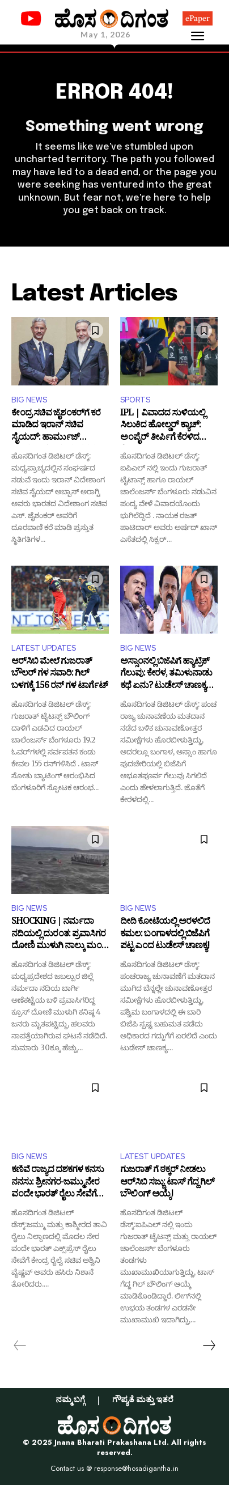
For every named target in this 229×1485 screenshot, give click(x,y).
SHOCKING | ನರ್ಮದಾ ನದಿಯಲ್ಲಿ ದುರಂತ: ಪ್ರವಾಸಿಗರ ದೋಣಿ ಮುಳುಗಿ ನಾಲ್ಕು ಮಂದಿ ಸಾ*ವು (59, 935)
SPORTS (135, 400)
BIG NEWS (29, 400)
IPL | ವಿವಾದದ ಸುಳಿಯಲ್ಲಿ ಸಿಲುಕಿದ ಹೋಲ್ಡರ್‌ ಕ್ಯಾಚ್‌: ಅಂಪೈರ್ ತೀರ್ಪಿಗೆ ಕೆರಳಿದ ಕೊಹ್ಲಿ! (162, 426)
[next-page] (209, 1345)
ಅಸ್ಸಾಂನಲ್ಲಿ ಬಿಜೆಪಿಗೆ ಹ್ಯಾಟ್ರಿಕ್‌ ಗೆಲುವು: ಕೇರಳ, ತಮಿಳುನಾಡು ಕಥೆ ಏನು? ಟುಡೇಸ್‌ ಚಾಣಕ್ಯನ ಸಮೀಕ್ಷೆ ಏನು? (166, 675)
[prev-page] (20, 1345)
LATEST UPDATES (43, 648)
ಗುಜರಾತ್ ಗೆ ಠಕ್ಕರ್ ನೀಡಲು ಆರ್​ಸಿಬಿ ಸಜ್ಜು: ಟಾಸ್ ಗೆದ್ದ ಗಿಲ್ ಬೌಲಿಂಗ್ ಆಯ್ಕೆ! (167, 1183)
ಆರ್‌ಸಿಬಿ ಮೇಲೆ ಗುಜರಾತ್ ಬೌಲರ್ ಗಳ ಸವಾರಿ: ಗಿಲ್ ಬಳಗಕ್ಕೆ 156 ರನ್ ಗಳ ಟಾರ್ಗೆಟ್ (59, 675)
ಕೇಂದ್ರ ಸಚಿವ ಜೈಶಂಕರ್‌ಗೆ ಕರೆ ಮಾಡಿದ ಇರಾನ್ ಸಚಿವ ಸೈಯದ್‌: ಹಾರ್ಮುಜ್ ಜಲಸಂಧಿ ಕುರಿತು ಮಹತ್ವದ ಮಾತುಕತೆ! (55, 426)
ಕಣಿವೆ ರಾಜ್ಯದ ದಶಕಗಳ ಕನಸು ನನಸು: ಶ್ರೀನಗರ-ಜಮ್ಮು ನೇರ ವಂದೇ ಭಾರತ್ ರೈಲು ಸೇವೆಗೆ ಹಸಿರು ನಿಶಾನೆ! (57, 1183)
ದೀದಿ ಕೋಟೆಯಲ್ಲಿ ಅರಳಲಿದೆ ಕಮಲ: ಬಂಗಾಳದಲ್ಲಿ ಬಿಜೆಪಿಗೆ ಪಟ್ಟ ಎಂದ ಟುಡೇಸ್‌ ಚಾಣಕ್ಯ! (165, 935)
